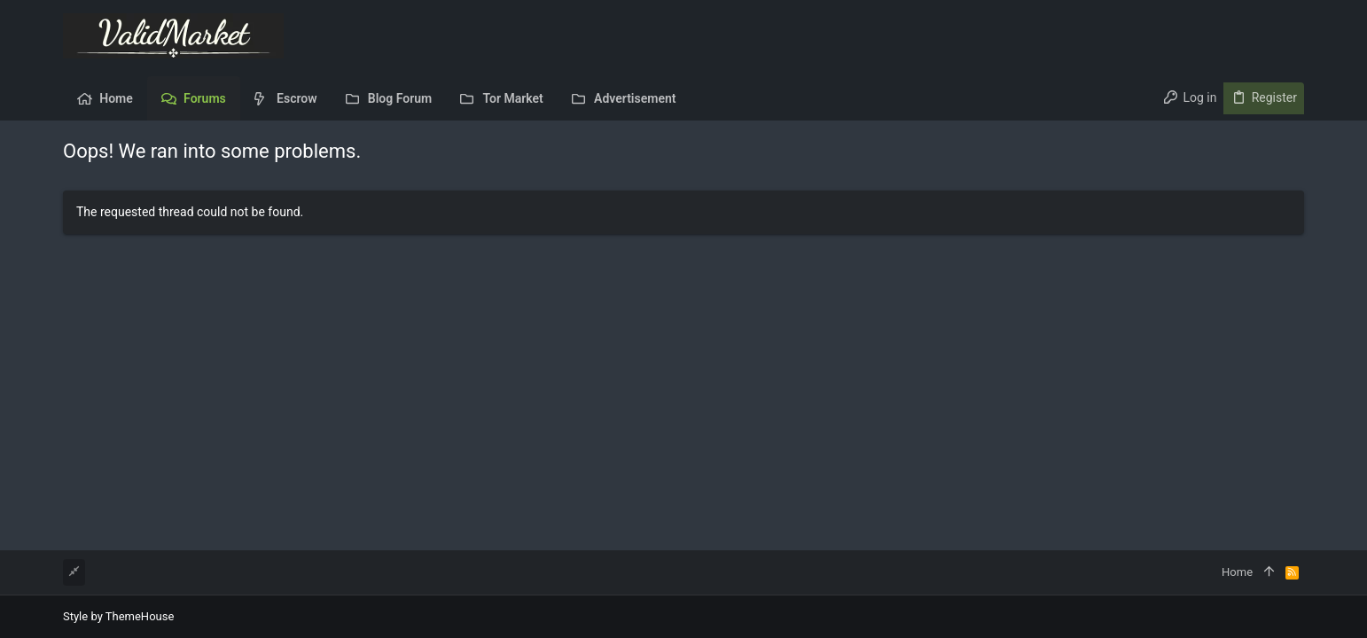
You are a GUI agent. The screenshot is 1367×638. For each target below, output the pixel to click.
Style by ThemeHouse (118, 616)
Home (1237, 572)
